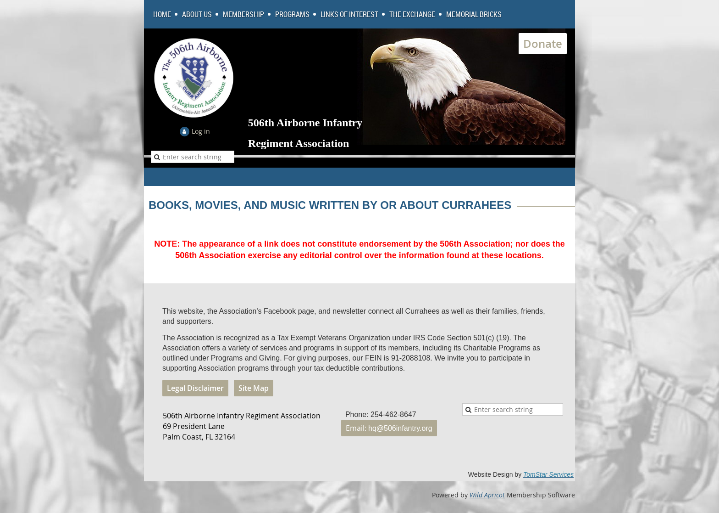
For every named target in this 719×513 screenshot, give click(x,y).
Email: (389, 428)
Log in (201, 131)
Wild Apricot (487, 494)
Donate (542, 43)
